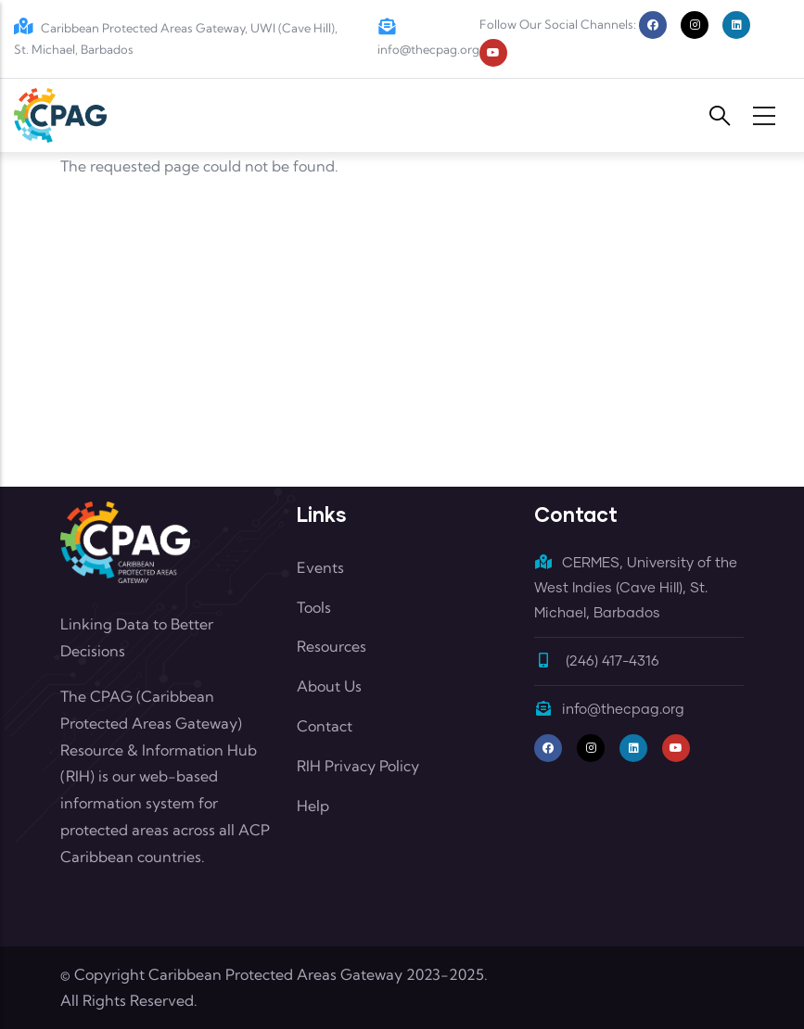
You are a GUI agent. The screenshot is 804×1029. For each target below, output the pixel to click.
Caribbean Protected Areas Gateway (275, 974)
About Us (329, 686)
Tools (314, 607)
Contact (324, 726)
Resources (331, 646)
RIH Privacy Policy (358, 765)
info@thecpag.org (609, 710)
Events (320, 567)
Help (313, 805)
